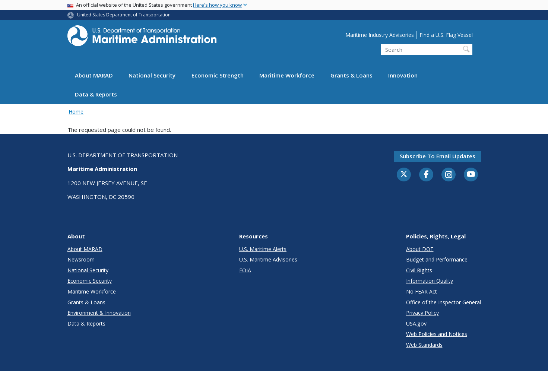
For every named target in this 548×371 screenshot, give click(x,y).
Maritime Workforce (286, 75)
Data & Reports (96, 94)
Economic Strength (217, 75)
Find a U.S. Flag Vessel (446, 34)
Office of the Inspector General (443, 302)
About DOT (420, 249)
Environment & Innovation (99, 312)
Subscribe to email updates (437, 156)
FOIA (245, 270)
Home (76, 111)
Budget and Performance (437, 259)
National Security (152, 75)
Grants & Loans (351, 75)
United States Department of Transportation (124, 15)
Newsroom (81, 259)
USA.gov (416, 323)
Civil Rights (419, 270)
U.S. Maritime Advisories (268, 259)
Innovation (403, 75)
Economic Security (89, 280)
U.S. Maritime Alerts (262, 249)
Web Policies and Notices (436, 333)
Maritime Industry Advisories (379, 34)
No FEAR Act (421, 291)
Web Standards (424, 344)
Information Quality (429, 280)
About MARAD (94, 75)
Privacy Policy (422, 312)
